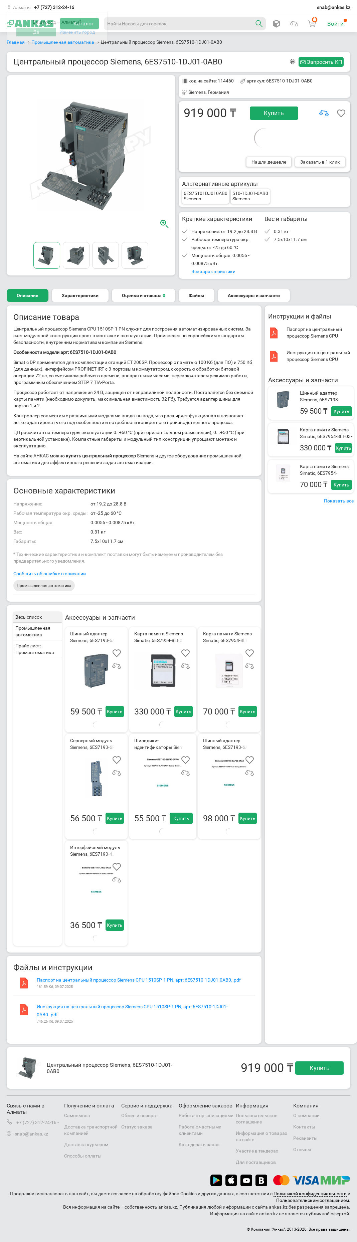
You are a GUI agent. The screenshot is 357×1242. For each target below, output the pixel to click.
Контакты (304, 1126)
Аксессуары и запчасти (254, 295)
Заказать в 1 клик (320, 162)
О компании (306, 1115)
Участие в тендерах (257, 1151)
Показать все (339, 500)
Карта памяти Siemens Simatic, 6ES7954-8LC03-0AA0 (324, 473)
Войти (337, 22)
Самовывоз (77, 1115)
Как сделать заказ (199, 1144)
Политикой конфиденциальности (310, 1193)
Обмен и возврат (139, 1115)
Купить (274, 113)
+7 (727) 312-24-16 (54, 7)
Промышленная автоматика (44, 585)
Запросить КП (324, 62)
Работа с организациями (206, 1115)
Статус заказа (137, 1126)
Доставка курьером (86, 1144)
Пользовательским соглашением (312, 1200)
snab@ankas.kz (333, 7)
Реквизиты (305, 1138)
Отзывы (302, 1149)
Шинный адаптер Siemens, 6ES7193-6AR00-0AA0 (319, 399)
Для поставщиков (256, 1162)
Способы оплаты (83, 1156)
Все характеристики (213, 271)
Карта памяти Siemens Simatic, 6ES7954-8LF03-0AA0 (326, 436)
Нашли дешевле (268, 162)
